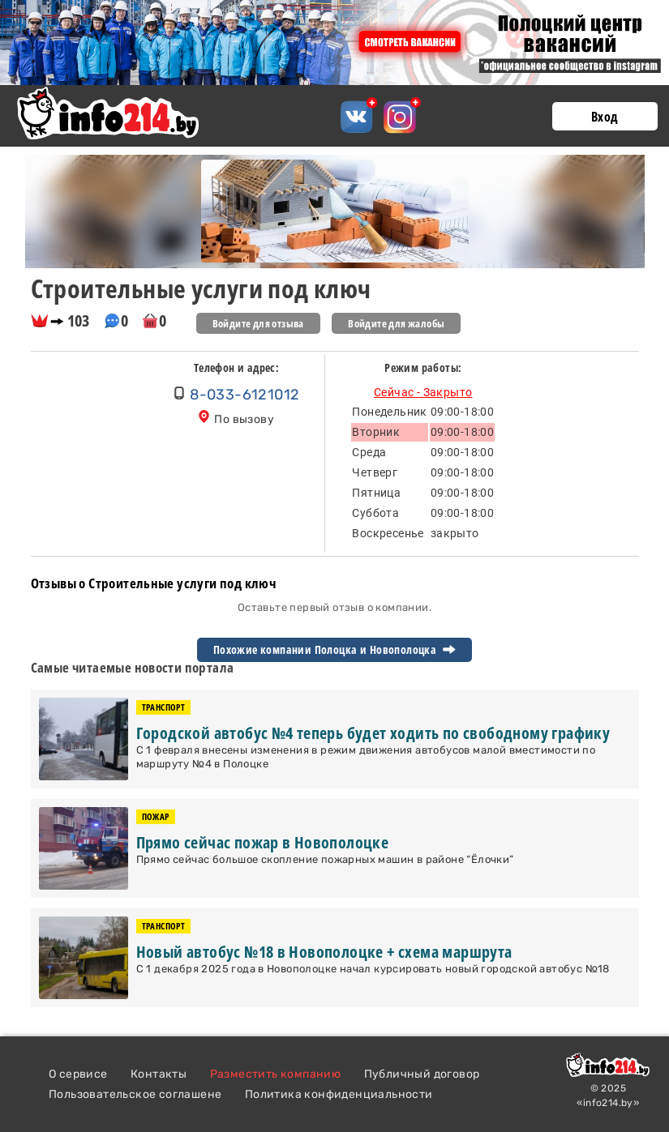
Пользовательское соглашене (135, 1094)
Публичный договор (422, 1074)
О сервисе (78, 1074)
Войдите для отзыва (258, 323)
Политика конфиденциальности (339, 1094)
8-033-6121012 (244, 395)
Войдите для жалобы (396, 323)
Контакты (159, 1074)
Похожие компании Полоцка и (334, 650)
